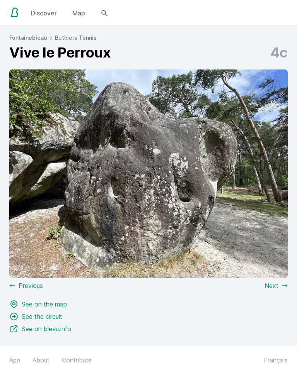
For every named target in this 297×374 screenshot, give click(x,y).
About (41, 360)
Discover (44, 13)
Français (276, 360)
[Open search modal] (104, 12)
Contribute (77, 360)
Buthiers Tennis (76, 37)
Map (78, 13)
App (14, 360)
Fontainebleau (28, 37)
